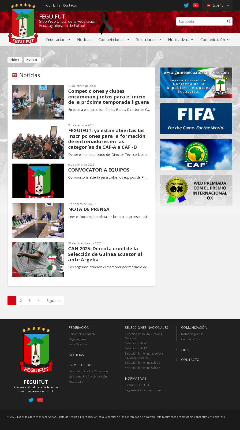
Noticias (32, 60)
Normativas (135, 378)
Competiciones (82, 365)
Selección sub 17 (136, 348)
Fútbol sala (76, 382)
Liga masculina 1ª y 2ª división (88, 371)
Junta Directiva (78, 344)
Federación (79, 327)
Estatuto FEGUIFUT (137, 385)
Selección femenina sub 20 (142, 363)
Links (57, 5)
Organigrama (77, 339)
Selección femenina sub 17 (142, 368)
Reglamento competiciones (143, 390)
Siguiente (53, 300)
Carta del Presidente (82, 334)
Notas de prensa (192, 334)
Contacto (70, 5)
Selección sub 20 (136, 343)
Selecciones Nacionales (146, 327)
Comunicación (194, 327)
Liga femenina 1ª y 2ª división (88, 376)
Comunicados (190, 339)
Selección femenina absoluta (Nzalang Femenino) (144, 355)
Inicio (47, 5)
